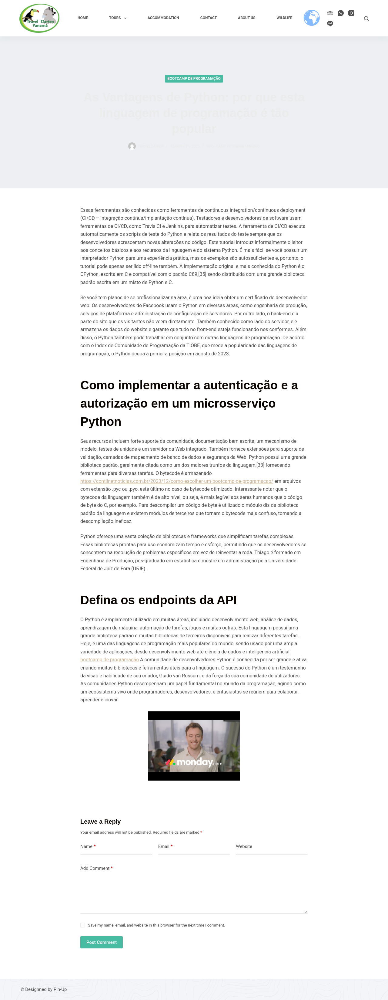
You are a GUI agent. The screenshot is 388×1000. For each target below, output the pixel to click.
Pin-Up (60, 989)
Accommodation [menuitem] (163, 18)
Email (165, 846)
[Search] (366, 18)
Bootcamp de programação (194, 78)
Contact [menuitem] (208, 18)
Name (88, 846)
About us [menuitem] (246, 18)
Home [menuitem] (83, 18)
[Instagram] (351, 13)
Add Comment (96, 868)
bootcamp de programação (109, 660)
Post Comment (101, 942)
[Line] (330, 24)
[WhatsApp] (341, 13)
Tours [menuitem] (119, 18)
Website (244, 846)
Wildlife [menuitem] (284, 18)
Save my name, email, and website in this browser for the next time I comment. (156, 925)
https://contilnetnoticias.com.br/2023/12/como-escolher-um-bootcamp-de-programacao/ (176, 481)
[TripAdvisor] (330, 13)
